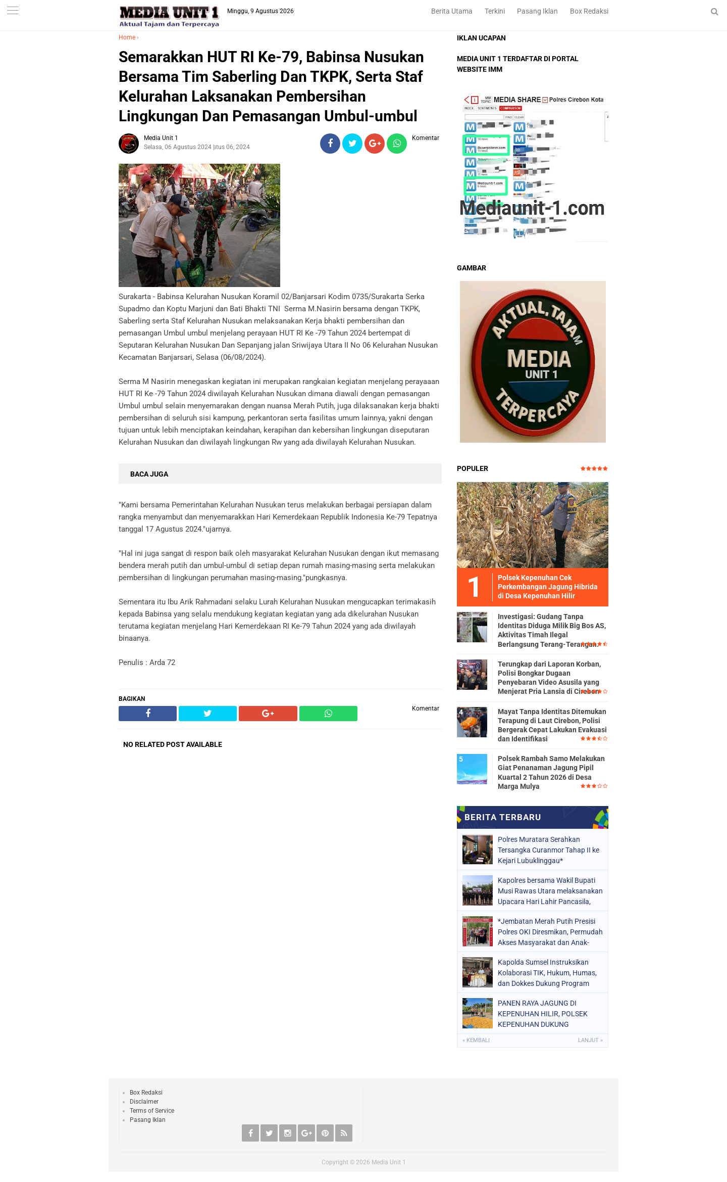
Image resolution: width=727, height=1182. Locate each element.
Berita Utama (452, 11)
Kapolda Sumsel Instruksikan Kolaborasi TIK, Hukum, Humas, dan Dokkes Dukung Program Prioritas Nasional (547, 972)
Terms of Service (152, 1110)
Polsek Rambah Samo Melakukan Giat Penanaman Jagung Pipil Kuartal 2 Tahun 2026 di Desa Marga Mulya (551, 772)
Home (127, 37)
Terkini (495, 11)
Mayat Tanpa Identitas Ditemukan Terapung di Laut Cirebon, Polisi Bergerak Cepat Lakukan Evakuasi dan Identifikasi (552, 725)
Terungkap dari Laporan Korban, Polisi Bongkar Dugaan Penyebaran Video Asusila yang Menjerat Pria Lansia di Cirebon (549, 678)
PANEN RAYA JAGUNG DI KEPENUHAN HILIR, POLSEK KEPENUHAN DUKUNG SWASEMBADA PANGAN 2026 (545, 1013)
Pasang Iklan (537, 11)
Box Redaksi (589, 11)
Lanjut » (590, 1040)
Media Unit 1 (389, 1162)
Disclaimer (144, 1101)
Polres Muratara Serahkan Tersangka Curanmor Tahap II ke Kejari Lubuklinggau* (548, 850)
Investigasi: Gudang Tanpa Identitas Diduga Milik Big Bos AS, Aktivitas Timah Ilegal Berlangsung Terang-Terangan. (552, 630)
